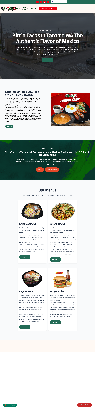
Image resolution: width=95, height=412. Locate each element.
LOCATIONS (33, 8)
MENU (17, 8)
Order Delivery (85, 405)
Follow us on (31, 2)
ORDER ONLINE (25, 8)
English (55, 2)
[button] (47, 60)
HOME (11, 8)
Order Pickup (10, 405)
